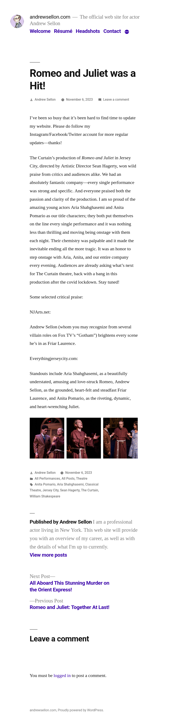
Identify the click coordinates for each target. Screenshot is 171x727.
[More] (126, 32)
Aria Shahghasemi (70, 484)
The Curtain (89, 490)
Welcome (40, 31)
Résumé (63, 31)
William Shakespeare (45, 496)
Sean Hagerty (70, 490)
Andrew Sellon (45, 99)
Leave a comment (116, 99)
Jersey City (50, 490)
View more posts (48, 555)
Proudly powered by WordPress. (81, 710)
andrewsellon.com (50, 17)
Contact (112, 31)
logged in (62, 675)
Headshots (88, 31)
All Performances (47, 478)
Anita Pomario (45, 484)
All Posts (68, 478)
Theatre (81, 478)
